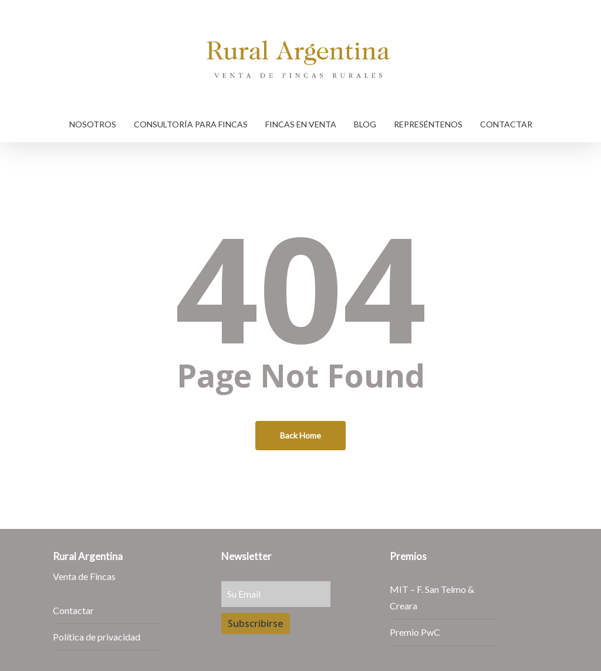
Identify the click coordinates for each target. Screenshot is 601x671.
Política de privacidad (96, 636)
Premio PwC (415, 632)
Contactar (73, 610)
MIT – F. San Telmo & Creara (432, 597)
